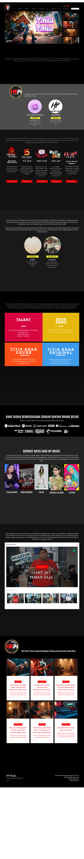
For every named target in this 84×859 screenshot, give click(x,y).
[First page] (29, 745)
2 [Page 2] (38, 745)
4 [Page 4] (45, 745)
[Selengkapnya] (12, 181)
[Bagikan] (76, 544)
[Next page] (51, 745)
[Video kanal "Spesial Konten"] (42, 600)
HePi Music (18, 681)
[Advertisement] (42, 802)
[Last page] (54, 745)
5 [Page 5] (48, 745)
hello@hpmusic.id (73, 779)
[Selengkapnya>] (33, 257)
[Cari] (75, 9)
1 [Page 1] (35, 745)
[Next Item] (59, 27)
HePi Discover (42, 681)
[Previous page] (32, 745)
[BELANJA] (35, 118)
